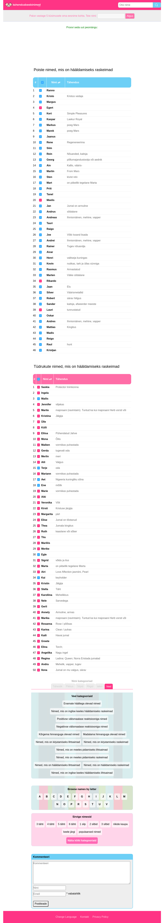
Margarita (47, 514)
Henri (50, 257)
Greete (45, 641)
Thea (44, 525)
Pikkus (69, 686)
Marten (51, 275)
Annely (45, 612)
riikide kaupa (120, 824)
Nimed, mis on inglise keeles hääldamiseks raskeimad (82, 711)
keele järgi (69, 831)
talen (99, 686)
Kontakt (84, 916)
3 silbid (105, 824)
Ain (49, 165)
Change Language (66, 916)
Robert (51, 298)
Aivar (50, 252)
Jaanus (51, 136)
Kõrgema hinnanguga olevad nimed (59, 734)
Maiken (45, 444)
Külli (44, 427)
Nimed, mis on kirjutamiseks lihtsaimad (58, 742)
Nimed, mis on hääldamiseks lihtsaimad (57, 765)
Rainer (51, 246)
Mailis (44, 398)
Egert (50, 107)
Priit (49, 188)
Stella (44, 589)
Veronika (46, 502)
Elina (44, 647)
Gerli (44, 606)
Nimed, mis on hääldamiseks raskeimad (106, 765)
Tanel (50, 194)
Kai (43, 577)
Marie (44, 491)
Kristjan (51, 350)
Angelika (46, 652)
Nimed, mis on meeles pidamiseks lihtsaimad (81, 749)
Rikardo (51, 281)
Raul (49, 344)
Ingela (45, 392)
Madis (50, 333)
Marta (44, 566)
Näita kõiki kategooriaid (82, 840)
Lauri (50, 309)
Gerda (45, 450)
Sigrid (44, 560)
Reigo (50, 338)
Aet (43, 479)
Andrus (51, 211)
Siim (49, 148)
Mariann (46, 473)
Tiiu (43, 537)
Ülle (43, 421)
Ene (43, 485)
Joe (49, 234)
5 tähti (61, 824)
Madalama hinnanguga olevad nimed (104, 734)
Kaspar (51, 119)
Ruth (44, 531)
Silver (50, 292)
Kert (49, 113)
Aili (43, 462)
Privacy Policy (100, 916)
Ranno (51, 90)
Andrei (51, 240)
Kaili (44, 635)
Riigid (90, 686)
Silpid (80, 686)
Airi (43, 571)
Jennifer (46, 404)
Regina (45, 658)
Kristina (46, 416)
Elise (44, 520)
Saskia (45, 387)
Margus (51, 102)
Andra (45, 664)
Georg (50, 159)
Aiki (43, 496)
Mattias (51, 327)
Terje (44, 468)
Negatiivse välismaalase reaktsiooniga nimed (81, 726)
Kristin (45, 583)
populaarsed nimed (90, 831)
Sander (51, 304)
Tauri (50, 223)
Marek (50, 130)
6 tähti (72, 824)
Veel (108, 686)
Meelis (50, 200)
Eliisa (44, 433)
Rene (50, 142)
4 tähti (50, 824)
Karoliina (46, 595)
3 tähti (39, 824)
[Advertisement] (16, 69)
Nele (44, 600)
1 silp (83, 824)
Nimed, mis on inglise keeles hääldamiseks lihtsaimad (82, 772)
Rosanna (46, 623)
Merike (45, 548)
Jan (49, 205)
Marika (45, 618)
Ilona (44, 670)
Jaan (49, 286)
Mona (44, 439)
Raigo (50, 229)
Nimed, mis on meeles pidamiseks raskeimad (82, 757)
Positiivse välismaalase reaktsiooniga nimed (82, 719)
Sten (49, 177)
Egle (44, 554)
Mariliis (45, 543)
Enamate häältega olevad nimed (82, 703)
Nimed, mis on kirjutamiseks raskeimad (106, 742)
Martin (50, 171)
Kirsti (44, 508)
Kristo (50, 96)
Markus (51, 125)
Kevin (50, 263)
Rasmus (52, 269)
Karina (45, 629)
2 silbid (94, 824)
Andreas (52, 217)
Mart (49, 182)
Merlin (45, 456)
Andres (51, 321)
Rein (49, 154)
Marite (45, 410)
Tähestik (57, 686)
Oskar (50, 315)
